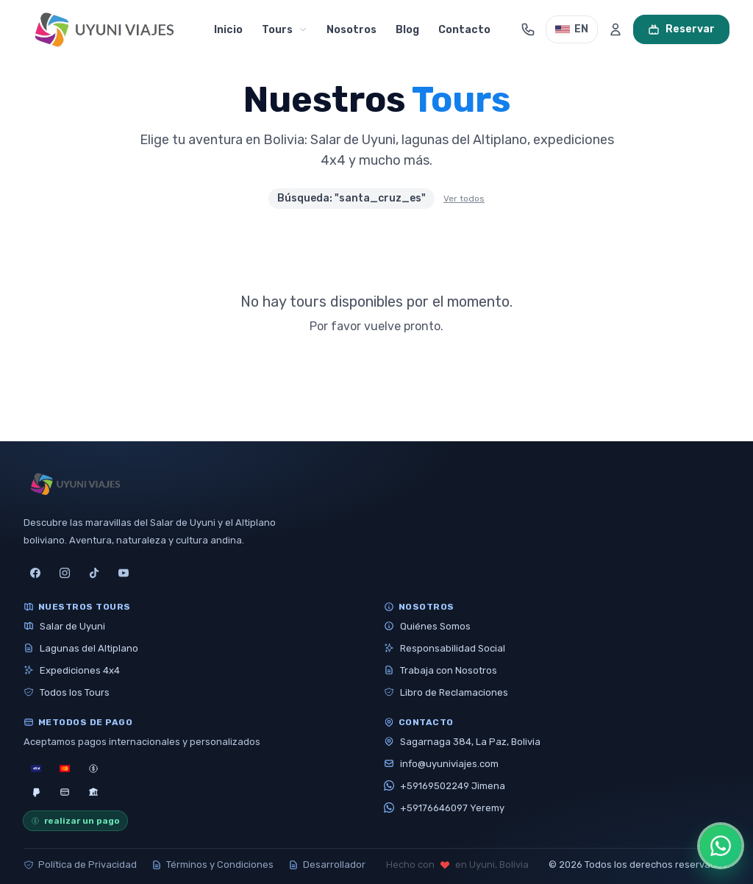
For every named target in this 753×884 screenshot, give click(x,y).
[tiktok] (94, 573)
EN (571, 29)
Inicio (228, 30)
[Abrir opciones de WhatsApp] (720, 845)
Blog (407, 30)
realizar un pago (75, 821)
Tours (284, 30)
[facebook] (35, 573)
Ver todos (464, 198)
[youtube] (123, 573)
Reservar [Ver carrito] (681, 29)
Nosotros (351, 30)
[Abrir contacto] (528, 29)
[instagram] (64, 573)
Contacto (464, 30)
